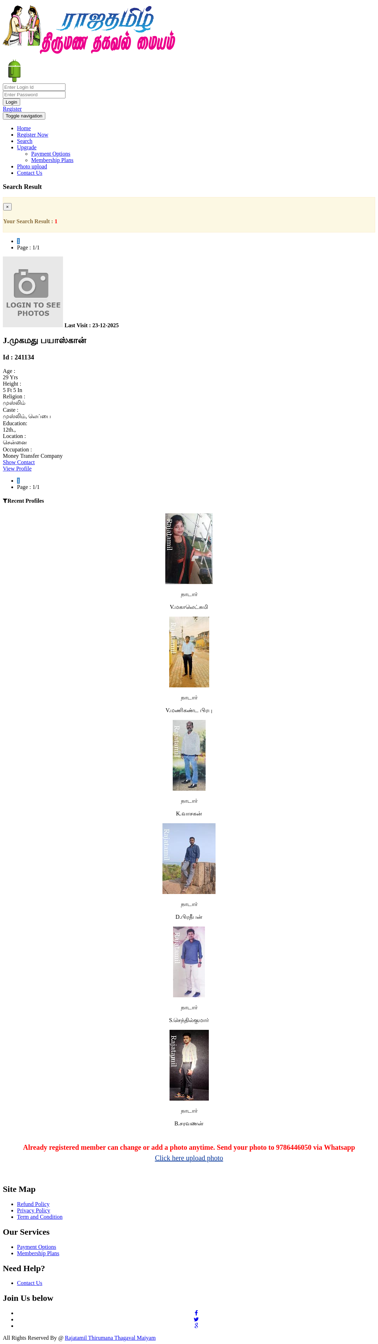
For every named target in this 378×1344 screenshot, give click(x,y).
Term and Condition (40, 1217)
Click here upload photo (189, 1158)
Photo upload (32, 166)
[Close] (7, 206)
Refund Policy (33, 1204)
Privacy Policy (33, 1210)
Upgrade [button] (26, 147)
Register (12, 109)
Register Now (32, 135)
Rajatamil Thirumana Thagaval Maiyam (110, 1338)
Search (25, 141)
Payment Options (50, 154)
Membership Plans (52, 160)
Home (24, 128)
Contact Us (29, 173)
